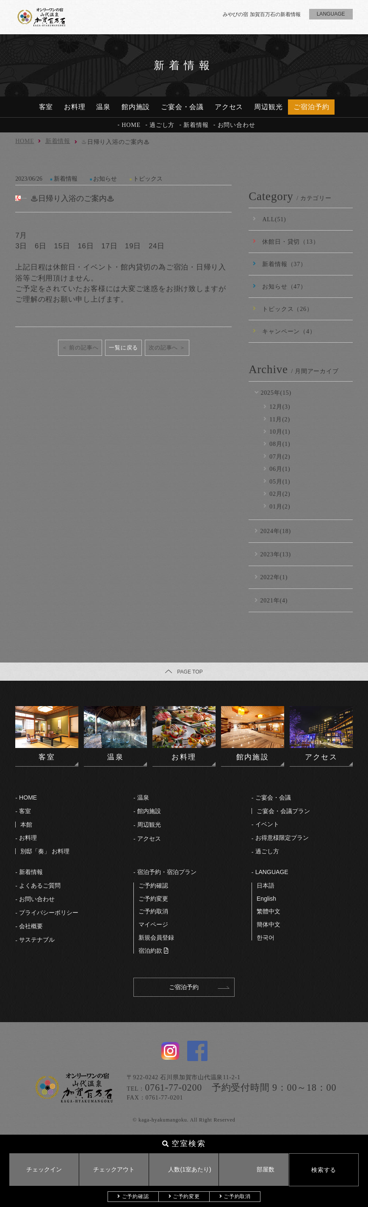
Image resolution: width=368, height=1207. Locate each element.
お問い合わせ (236, 124)
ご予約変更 (186, 1196)
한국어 (265, 937)
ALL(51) (274, 219)
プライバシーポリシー (48, 912)
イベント (267, 824)
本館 (26, 824)
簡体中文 (268, 924)
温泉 (103, 106)
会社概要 (31, 926)
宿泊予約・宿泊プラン (166, 872)
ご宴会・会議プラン (283, 811)
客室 (46, 106)
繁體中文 (268, 911)
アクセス (229, 106)
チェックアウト (114, 1169)
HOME (131, 124)
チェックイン (44, 1169)
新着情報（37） (284, 264)
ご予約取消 (237, 1196)
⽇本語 (265, 885)
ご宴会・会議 (182, 106)
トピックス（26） (287, 308)
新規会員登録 (156, 937)
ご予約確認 (135, 1196)
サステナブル (37, 939)
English (266, 898)
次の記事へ (163, 347)
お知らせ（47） (284, 286)
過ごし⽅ (267, 851)
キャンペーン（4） (288, 331)
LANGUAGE (271, 872)
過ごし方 (161, 124)
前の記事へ (83, 347)
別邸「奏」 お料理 (44, 851)
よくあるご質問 (40, 885)
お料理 (75, 106)
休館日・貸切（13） (290, 241)
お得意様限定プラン (282, 837)
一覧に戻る (123, 347)
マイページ (153, 924)
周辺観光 (268, 106)
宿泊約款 (150, 950)
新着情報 (195, 124)
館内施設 (136, 106)
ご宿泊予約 (311, 106)
